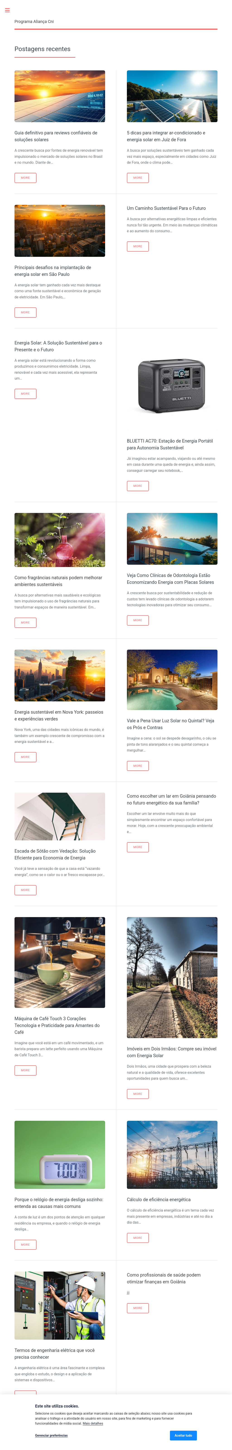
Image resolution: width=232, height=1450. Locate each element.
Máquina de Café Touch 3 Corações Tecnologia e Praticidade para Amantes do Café (57, 1025)
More (25, 177)
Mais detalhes (93, 1423)
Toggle (9, 10)
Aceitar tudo (183, 1435)
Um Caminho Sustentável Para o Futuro (166, 208)
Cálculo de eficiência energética (159, 1199)
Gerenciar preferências (51, 1435)
